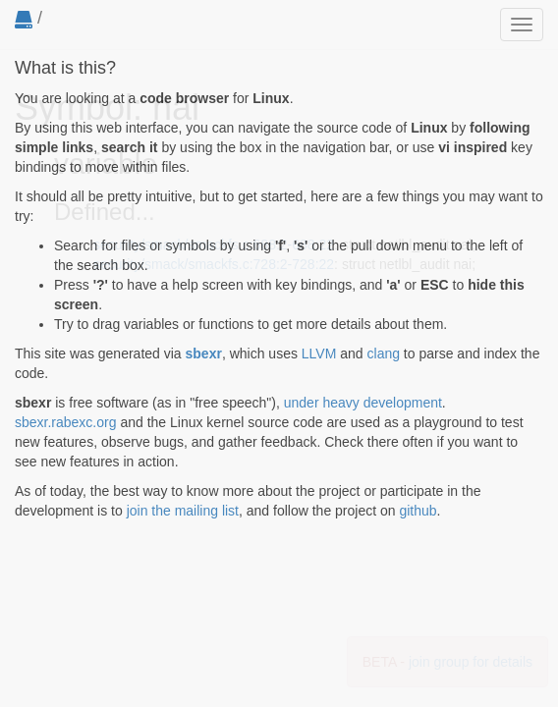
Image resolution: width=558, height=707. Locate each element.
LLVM (319, 353)
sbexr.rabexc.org (66, 422)
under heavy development (363, 402)
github (417, 510)
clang (383, 353)
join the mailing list (183, 510)
